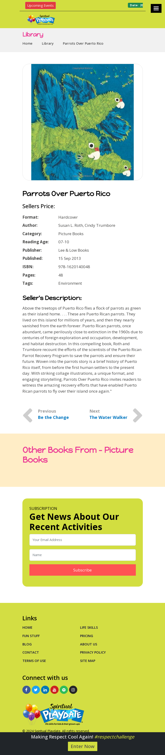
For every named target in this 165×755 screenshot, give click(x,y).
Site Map (87, 660)
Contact (30, 652)
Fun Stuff (31, 636)
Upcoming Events (40, 5)
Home (27, 43)
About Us (88, 644)
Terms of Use (34, 660)
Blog (27, 644)
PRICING (86, 636)
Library (47, 43)
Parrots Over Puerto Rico (83, 43)
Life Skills (89, 627)
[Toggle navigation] (156, 8)
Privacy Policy (93, 652)
